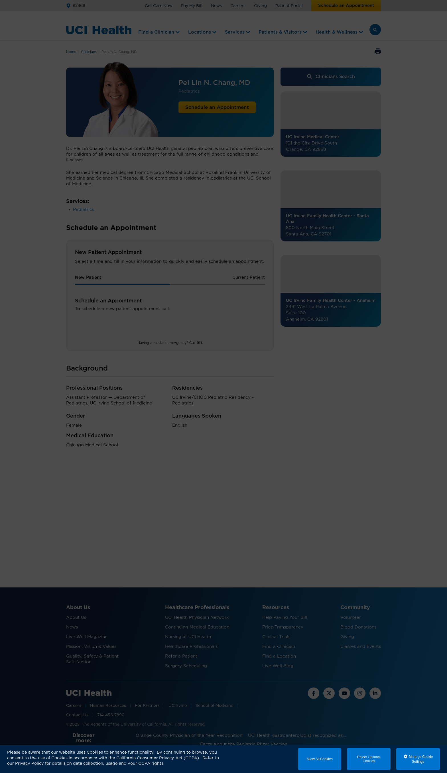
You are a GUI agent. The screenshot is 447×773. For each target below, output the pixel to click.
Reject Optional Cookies (369, 759)
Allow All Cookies (319, 759)
